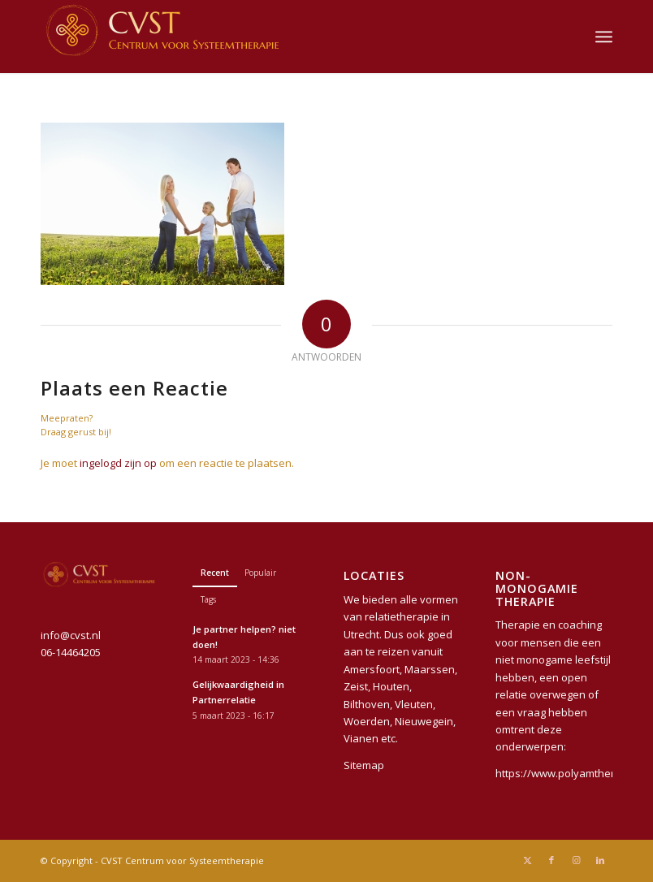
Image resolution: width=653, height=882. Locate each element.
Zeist (356, 686)
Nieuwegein (424, 721)
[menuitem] (603, 36)
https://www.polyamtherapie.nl (571, 773)
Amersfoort (372, 669)
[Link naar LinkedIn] (600, 860)
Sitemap (364, 765)
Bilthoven (367, 704)
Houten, (392, 686)
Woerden (367, 721)
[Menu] (603, 36)
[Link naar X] (527, 860)
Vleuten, (415, 704)
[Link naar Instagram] (576, 860)
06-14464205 (71, 652)
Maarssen (429, 669)
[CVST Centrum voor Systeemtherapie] (162, 36)
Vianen (361, 738)
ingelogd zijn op (118, 463)
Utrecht (361, 634)
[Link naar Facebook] (551, 860)
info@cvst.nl (71, 635)
